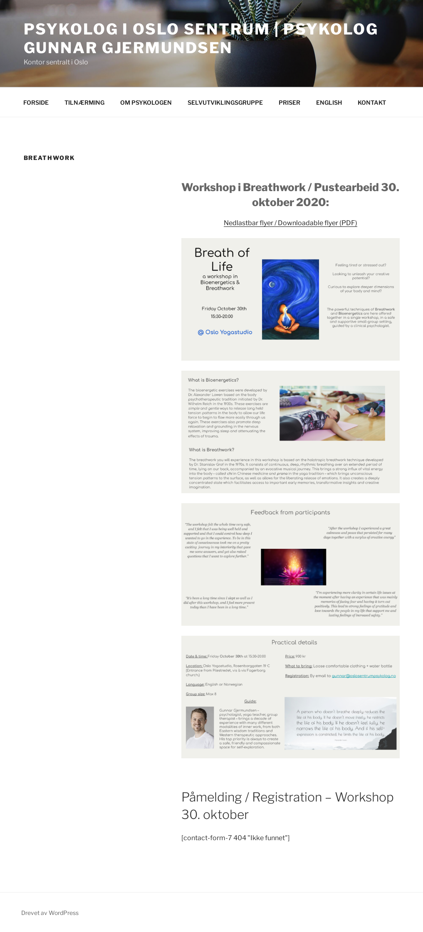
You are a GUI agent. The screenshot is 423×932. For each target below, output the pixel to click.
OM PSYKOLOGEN (146, 102)
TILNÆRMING (84, 102)
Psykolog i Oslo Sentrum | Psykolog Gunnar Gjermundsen (201, 38)
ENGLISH (329, 102)
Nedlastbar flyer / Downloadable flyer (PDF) (290, 223)
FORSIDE (36, 102)
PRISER (289, 102)
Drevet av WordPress (50, 912)
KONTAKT (372, 102)
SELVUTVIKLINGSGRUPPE (225, 102)
